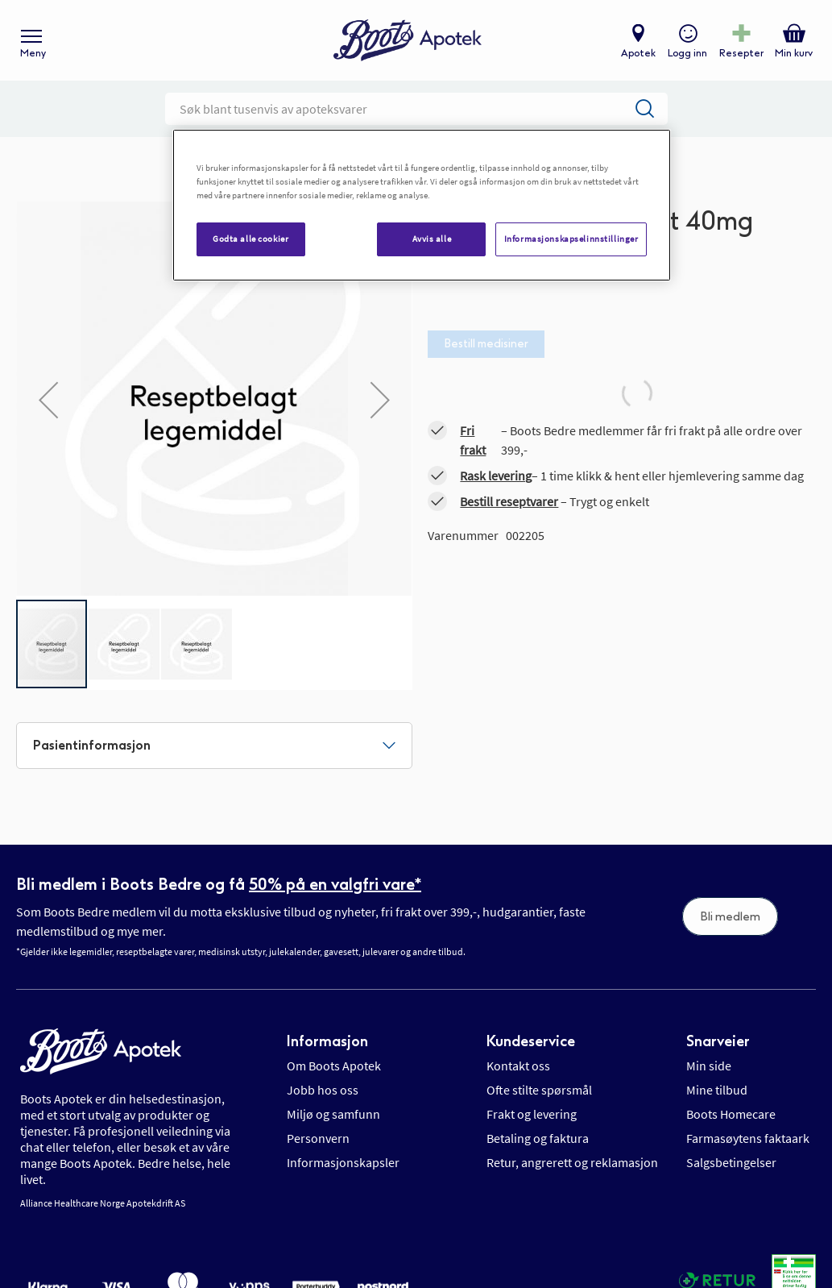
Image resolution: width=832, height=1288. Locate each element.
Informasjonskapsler (343, 1162)
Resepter (741, 53)
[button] (48, 400)
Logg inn (687, 53)
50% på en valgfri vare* (335, 884)
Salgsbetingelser (731, 1162)
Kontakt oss (518, 1065)
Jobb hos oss (322, 1090)
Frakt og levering (531, 1114)
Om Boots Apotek (334, 1065)
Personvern (318, 1138)
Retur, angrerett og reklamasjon (572, 1162)
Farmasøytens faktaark (747, 1138)
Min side (708, 1065)
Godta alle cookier (250, 238)
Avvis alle (432, 238)
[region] (422, 205)
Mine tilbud (716, 1090)
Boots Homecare (731, 1114)
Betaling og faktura (537, 1138)
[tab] (214, 745)
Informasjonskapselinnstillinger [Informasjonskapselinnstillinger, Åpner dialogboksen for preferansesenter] (571, 238)
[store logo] (407, 40)
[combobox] (416, 109)
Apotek (638, 53)
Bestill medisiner (486, 344)
